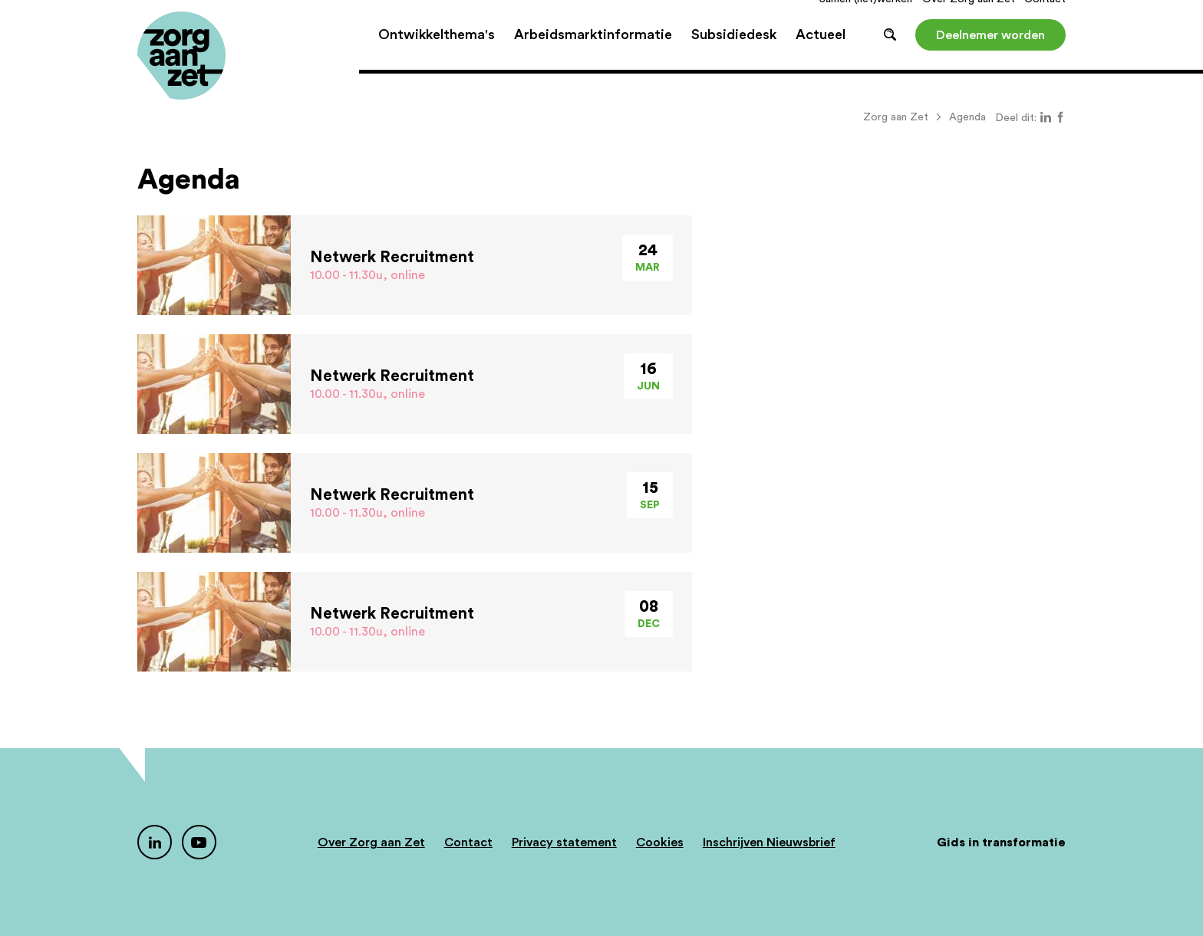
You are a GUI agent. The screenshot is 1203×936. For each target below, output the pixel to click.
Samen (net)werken (865, 18)
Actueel (820, 54)
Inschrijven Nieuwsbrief (769, 842)
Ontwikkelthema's (436, 54)
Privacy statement (564, 842)
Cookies (660, 842)
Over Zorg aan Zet (968, 18)
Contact (1045, 18)
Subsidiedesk (733, 54)
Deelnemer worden (990, 54)
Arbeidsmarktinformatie (593, 54)
